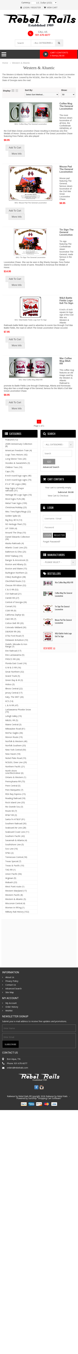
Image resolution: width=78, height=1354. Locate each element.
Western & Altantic (21, 63)
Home (5, 63)
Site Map (9, 992)
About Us (9, 977)
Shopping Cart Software (49, 1098)
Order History (11, 1007)
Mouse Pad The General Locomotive (66, 169)
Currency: (25, 2)
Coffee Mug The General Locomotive (66, 106)
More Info (17, 153)
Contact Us (10, 985)
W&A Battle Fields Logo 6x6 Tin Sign (66, 300)
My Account (11, 1003)
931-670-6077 (42, 35)
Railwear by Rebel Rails (56, 1096)
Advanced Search (51, 467)
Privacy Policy (11, 981)
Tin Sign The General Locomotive (66, 232)
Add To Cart (15, 147)
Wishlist (9, 1010)
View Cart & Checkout (58, 495)
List (16, 90)
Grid (13, 90)
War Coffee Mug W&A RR (65, 361)
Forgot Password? (51, 541)
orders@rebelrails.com (17, 1067)
